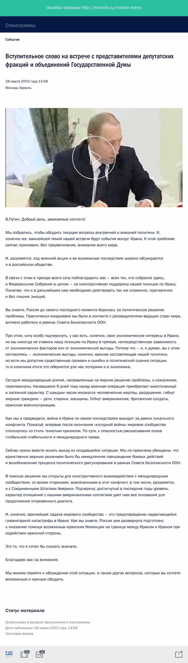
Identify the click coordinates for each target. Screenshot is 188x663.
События (12, 39)
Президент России (25, 8)
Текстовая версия (19, 633)
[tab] (9, 654)
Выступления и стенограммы (67, 622)
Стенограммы (20, 25)
